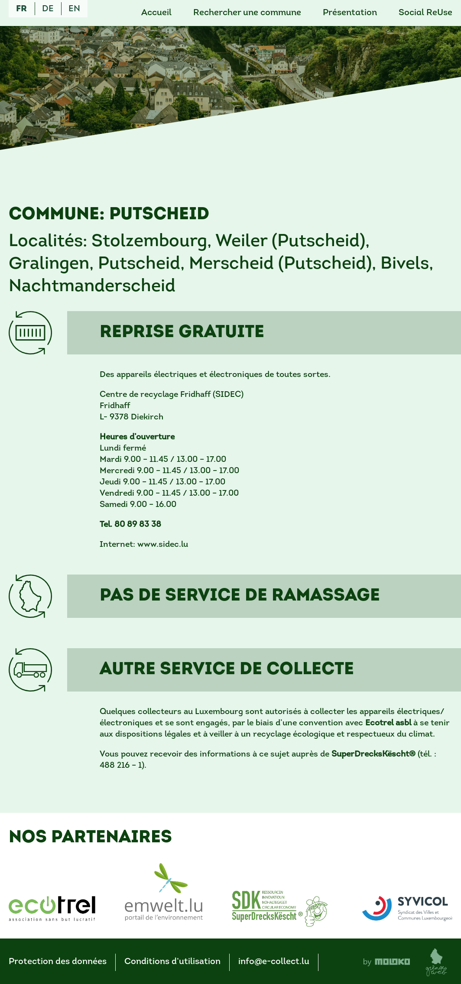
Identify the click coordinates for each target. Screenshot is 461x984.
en (74, 9)
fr (21, 9)
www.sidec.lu (162, 545)
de (48, 9)
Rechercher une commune (247, 13)
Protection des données (58, 962)
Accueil (156, 13)
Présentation (350, 13)
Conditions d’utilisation (172, 962)
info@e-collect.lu (273, 962)
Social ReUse (425, 13)
